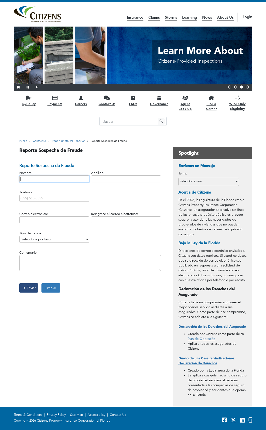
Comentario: (28, 253)
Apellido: (97, 173)
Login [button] (247, 17)
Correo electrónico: (33, 214)
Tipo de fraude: (30, 233)
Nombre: (26, 173)
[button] (21, 86)
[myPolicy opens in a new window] (28, 100)
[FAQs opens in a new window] (133, 100)
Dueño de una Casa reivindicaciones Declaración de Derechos (206, 360)
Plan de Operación (201, 339)
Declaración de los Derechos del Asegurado (212, 327)
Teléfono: (26, 192)
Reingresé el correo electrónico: (114, 214)
